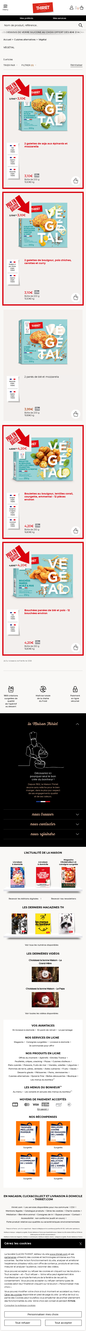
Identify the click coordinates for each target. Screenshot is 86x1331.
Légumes (72, 1065)
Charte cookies (72, 1211)
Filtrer (27, 65)
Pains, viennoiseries (58, 1072)
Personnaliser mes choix (43, 1314)
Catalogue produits (34, 1211)
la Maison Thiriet (43, 724)
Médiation (11, 1214)
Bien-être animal (26, 1214)
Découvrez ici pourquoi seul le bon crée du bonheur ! (43, 776)
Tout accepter (63, 1322)
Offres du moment (28, 1058)
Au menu (17, 1092)
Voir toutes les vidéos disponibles (41, 1013)
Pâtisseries (40, 1072)
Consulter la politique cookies (19, 1305)
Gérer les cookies (13, 1294)
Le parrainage (65, 1030)
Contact (76, 1214)
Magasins (19, 1042)
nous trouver (43, 814)
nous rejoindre (43, 834)
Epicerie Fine (37, 1076)
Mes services (59, 18)
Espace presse (62, 1214)
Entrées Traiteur (58, 1058)
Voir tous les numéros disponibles (41, 945)
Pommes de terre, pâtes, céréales (26, 1069)
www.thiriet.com (59, 1254)
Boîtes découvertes (55, 1076)
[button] (71, 7)
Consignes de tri (45, 1214)
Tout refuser (22, 1322)
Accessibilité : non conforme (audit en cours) (43, 1218)
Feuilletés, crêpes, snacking (28, 1061)
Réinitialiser (76, 65)
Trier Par (9, 65)
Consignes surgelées (36, 1042)
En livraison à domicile (24, 1030)
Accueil (7, 39)
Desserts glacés (25, 1072)
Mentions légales (14, 1211)
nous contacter (43, 824)
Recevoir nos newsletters (63, 899)
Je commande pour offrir (41, 1045)
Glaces (73, 1069)
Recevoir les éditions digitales (23, 899)
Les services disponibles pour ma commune (46, 1207)
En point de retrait (46, 1030)
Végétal (42, 39)
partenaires (10, 1257)
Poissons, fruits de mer (35, 1065)
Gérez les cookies (54, 1211)
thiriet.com (17, 1207)
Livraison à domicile (59, 1042)
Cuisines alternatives (25, 39)
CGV (72, 1207)
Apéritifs (44, 1058)
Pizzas (47, 1061)
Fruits (65, 1069)
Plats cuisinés (14, 1065)
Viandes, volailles (57, 1065)
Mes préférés (26, 18)
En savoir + (43, 1109)
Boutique (72, 1076)
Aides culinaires (52, 1069)
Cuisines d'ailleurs (61, 1061)
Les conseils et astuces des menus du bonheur (48, 1092)
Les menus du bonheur (43, 1080)
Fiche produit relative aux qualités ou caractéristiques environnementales (43, 1222)
